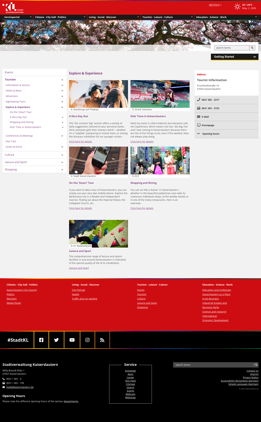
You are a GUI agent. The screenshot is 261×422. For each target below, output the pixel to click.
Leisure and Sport (16, 162)
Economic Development (215, 320)
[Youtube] (72, 340)
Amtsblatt (130, 370)
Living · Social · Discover (114, 17)
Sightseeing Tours (16, 101)
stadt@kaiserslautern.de (20, 387)
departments (71, 401)
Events (9, 72)
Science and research (214, 311)
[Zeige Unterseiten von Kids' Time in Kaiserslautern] (62, 127)
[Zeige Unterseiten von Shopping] (62, 170)
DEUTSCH (214, 4)
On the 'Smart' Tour (21, 112)
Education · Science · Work (226, 17)
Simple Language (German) (243, 384)
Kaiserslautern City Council (22, 290)
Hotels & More (13, 90)
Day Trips (11, 141)
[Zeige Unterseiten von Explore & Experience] (62, 107)
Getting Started (236, 56)
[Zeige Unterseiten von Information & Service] (62, 85)
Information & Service (18, 85)
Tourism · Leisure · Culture (167, 17)
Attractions (12, 96)
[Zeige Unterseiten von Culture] (62, 155)
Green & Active (14, 146)
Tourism (10, 79)
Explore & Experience (18, 107)
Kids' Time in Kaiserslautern (25, 127)
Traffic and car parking (84, 298)
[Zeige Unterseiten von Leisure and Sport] (62, 162)
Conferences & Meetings (19, 135)
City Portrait (78, 290)
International (209, 316)
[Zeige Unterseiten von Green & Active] (62, 147)
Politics (10, 294)
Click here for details (80, 141)
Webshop (130, 397)
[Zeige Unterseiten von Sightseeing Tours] (62, 102)
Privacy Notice (251, 377)
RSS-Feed (130, 380)
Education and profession (216, 290)
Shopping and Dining (21, 122)
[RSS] (102, 340)
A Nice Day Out (18, 117)
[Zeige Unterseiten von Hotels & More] (62, 91)
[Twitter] (56, 340)
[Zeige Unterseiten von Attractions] (62, 96)
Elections (12, 298)
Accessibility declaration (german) (240, 380)
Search (130, 387)
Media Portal (14, 303)
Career (130, 377)
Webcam (130, 394)
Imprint (254, 374)
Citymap (130, 384)
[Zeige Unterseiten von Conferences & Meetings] (62, 136)
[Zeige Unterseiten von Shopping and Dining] (62, 122)
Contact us (253, 370)
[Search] (252, 48)
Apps (130, 374)
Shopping (11, 169)
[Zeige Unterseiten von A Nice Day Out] (62, 117)
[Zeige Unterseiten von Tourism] (62, 80)
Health (75, 294)
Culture (9, 155)
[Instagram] (87, 340)
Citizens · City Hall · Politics (60, 17)
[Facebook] (41, 340)
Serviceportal (17, 17)
